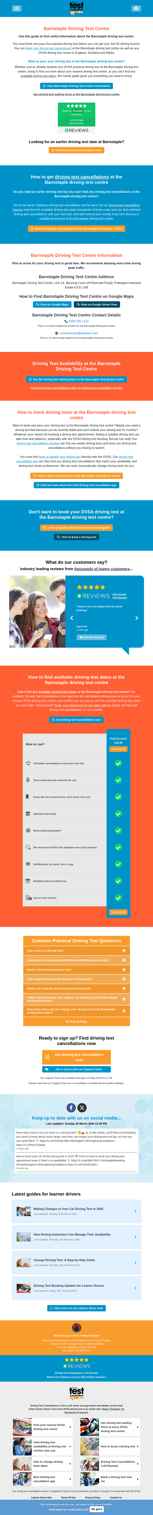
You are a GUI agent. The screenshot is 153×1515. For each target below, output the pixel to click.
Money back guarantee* (47, 830)
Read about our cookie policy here (69, 1509)
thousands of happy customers (102, 569)
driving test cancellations (82, 176)
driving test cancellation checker (38, 443)
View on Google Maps (52, 304)
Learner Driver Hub (41, 1497)
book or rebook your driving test (60, 456)
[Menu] (17, 8)
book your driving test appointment (49, 48)
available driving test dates (38, 76)
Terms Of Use (68, 1497)
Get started (118, 749)
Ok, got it (96, 1509)
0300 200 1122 (79, 321)
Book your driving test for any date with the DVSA (87, 705)
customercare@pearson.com (79, 333)
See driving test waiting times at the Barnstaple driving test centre (76, 94)
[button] (71, 618)
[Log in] (136, 8)
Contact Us (116, 1497)
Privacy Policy (92, 1497)
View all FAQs (76, 1021)
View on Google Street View (97, 304)
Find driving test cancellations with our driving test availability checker (76, 388)
